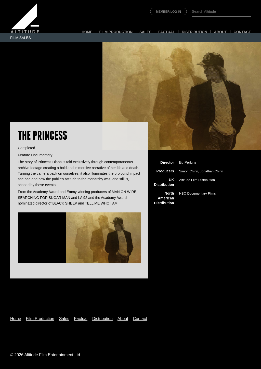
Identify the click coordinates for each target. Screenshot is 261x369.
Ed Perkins (188, 162)
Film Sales (20, 38)
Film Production (116, 32)
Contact (242, 32)
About (220, 32)
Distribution (194, 32)
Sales (145, 32)
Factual (166, 32)
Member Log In (168, 12)
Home (87, 32)
